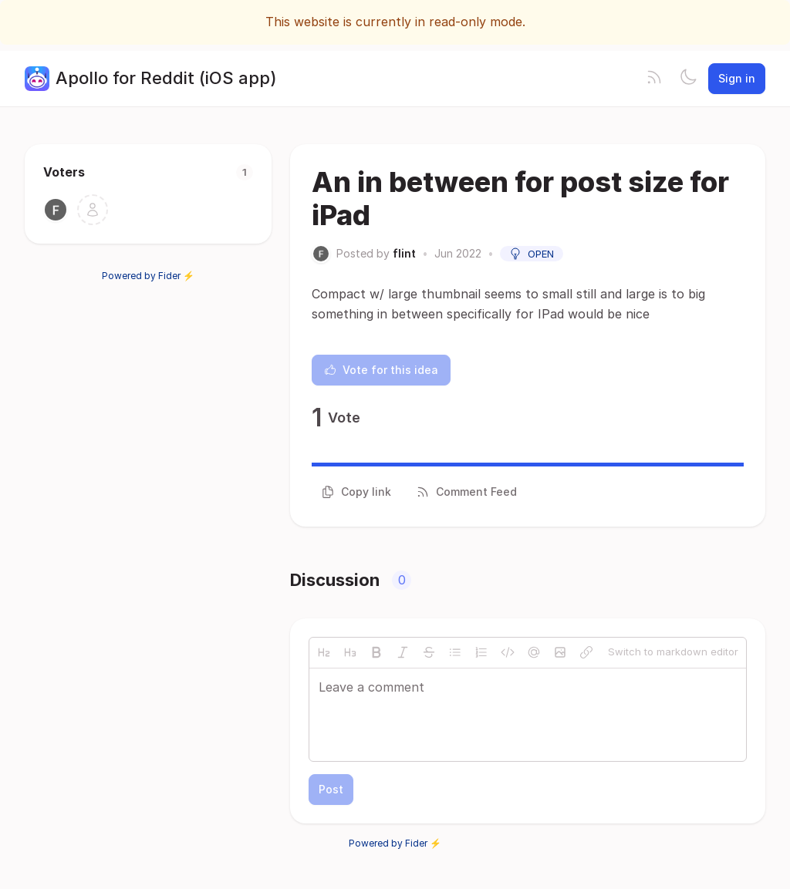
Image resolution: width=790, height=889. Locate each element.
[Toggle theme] (688, 78)
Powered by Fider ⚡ (148, 275)
